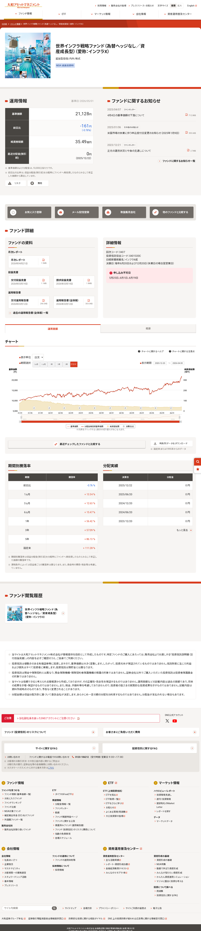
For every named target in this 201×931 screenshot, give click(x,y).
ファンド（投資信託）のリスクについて (25, 732)
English (190, 5)
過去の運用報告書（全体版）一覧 (30, 312)
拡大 (179, 5)
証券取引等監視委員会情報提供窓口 (45, 918)
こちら (51, 767)
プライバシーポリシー (109, 908)
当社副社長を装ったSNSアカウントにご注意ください (47, 718)
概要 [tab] (148, 328)
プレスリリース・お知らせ (142, 5)
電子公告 (157, 908)
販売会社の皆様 (118, 5)
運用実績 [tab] (53, 328)
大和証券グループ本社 (12, 918)
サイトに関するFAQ (46, 748)
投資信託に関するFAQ (145, 748)
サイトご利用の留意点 (136, 908)
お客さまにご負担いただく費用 (123, 732)
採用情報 (102, 5)
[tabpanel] (100, 456)
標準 (173, 5)
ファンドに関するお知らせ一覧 (179, 161)
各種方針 (87, 908)
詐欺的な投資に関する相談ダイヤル (86, 918)
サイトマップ (70, 908)
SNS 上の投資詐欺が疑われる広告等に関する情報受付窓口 (136, 918)
